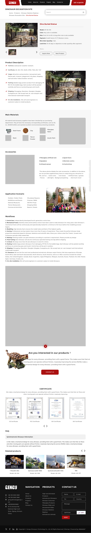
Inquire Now (46, 53)
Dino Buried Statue (32, 15)
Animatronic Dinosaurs (49, 498)
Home (29, 2)
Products (42, 2)
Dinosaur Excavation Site (17, 15)
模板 (76, 471)
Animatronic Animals (48, 514)
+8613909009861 (13, 504)
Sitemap (66, 529)
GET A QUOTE (78, 2)
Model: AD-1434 (56, 473)
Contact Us (60, 2)
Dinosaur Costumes (48, 500)
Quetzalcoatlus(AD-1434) (55, 471)
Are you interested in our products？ (50, 352)
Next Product (60, 53)
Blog (54, 2)
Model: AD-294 (14, 473)
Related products (13, 451)
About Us (35, 2)
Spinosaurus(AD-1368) (35, 471)
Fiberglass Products (48, 503)
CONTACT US (50, 372)
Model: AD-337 (76, 473)
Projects (49, 2)
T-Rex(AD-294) (14, 471)
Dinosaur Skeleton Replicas (29, 13)
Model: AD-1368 (35, 473)
